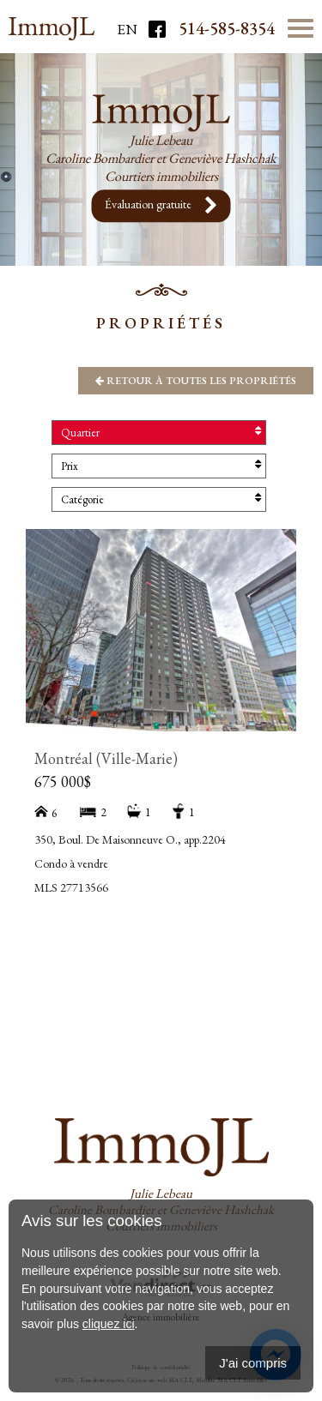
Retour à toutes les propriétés (195, 381)
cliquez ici (108, 1324)
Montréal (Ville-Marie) (106, 758)
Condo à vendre (71, 863)
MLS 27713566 (71, 887)
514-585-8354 (227, 28)
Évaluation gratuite (161, 205)
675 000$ (62, 781)
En (127, 29)
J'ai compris (253, 1363)
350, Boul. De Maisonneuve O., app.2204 (130, 839)
